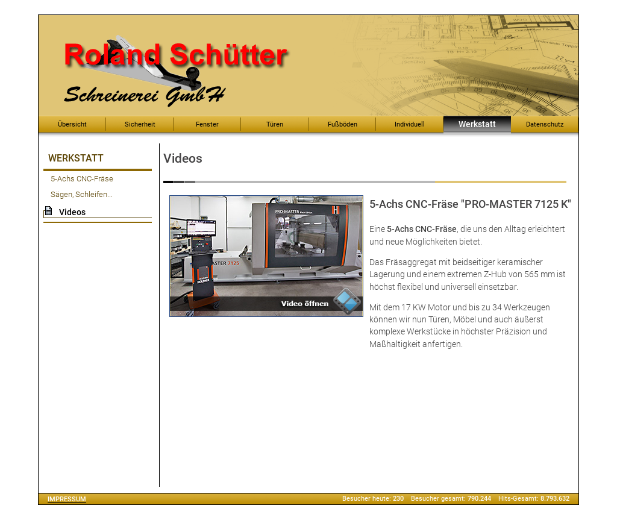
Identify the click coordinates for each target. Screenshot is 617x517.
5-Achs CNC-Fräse (82, 178)
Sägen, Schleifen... (82, 194)
